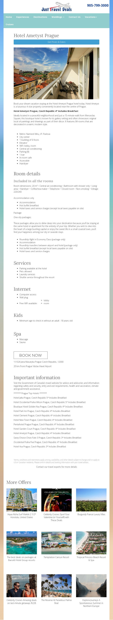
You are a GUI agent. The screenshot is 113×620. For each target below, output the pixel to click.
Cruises (10, 24)
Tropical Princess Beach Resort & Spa (91, 546)
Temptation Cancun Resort (56, 545)
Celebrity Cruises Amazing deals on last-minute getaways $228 (21, 589)
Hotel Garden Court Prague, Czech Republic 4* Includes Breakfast (45, 428)
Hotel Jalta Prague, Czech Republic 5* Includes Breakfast (40, 397)
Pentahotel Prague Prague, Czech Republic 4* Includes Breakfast (44, 424)
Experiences (22, 17)
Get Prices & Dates (56, 42)
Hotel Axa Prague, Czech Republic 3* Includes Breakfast (40, 446)
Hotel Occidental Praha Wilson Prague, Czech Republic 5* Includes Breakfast (50, 402)
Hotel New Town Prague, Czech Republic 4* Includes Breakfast (43, 420)
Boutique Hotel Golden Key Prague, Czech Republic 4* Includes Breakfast (48, 406)
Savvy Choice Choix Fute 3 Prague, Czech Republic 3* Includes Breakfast (47, 437)
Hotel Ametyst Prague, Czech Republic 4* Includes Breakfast (42, 433)
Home (9, 17)
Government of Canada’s (33, 383)
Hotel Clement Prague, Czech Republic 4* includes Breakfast (42, 415)
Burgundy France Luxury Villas (91, 502)
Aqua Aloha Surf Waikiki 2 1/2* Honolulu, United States (21, 503)
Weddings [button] (58, 17)
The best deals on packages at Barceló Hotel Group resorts (21, 546)
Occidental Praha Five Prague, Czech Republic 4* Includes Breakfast (45, 442)
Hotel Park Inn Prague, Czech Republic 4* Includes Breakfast (42, 411)
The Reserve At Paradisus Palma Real (56, 589)
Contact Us (74, 17)
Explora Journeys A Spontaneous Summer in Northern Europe (91, 590)
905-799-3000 (98, 5)
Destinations (40, 17)
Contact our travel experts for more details (56, 466)
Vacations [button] (91, 17)
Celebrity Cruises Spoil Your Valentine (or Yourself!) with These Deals (56, 505)
